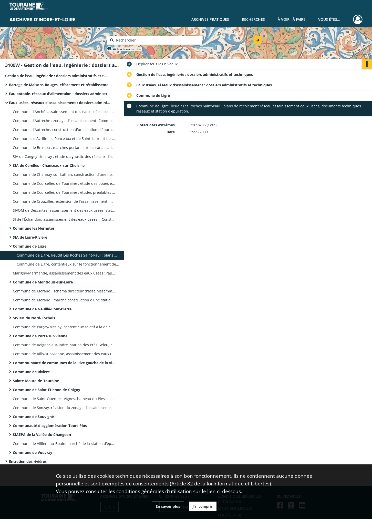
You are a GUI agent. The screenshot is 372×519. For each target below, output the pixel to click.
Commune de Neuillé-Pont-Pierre (42, 309)
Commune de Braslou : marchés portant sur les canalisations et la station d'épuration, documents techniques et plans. (64, 147)
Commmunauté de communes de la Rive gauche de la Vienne (64, 362)
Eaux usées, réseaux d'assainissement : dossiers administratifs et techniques (60, 102)
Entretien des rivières (28, 461)
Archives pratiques (210, 19)
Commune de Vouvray (32, 452)
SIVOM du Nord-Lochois (34, 318)
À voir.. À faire (291, 19)
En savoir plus (168, 506)
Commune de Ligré (29, 246)
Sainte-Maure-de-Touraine (36, 380)
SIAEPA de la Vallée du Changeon (42, 434)
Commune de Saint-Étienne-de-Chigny (46, 389)
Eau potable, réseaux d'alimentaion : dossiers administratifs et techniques (60, 93)
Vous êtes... (329, 19)
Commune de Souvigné (33, 416)
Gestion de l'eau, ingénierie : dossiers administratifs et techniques (56, 75)
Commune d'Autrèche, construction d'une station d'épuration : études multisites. (64, 129)
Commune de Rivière (31, 371)
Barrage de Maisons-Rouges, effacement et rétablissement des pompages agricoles (60, 84)
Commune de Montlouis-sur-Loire (43, 282)
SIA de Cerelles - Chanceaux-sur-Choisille (49, 165)
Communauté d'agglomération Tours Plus (50, 425)
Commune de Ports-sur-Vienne (40, 335)
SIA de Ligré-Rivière (30, 237)
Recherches (253, 19)
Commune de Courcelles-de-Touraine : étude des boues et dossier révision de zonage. (64, 183)
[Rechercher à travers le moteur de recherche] (157, 40)
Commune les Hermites (34, 228)
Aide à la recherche (127, 49)
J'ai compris (203, 506)
